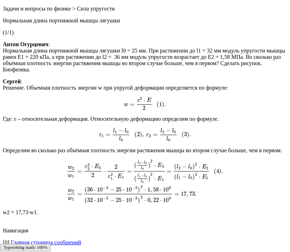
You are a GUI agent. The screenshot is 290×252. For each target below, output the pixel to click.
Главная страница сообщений (46, 242)
